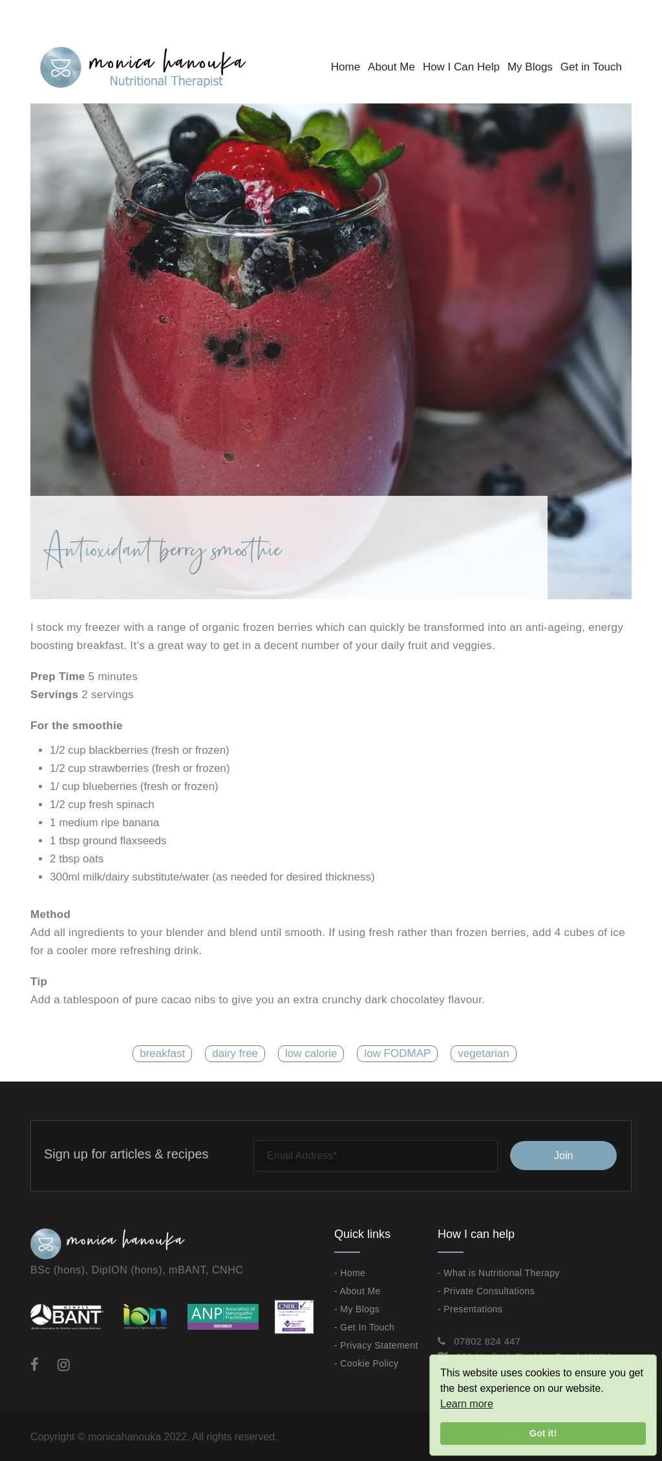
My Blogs (530, 67)
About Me (391, 67)
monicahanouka (124, 1436)
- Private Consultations (486, 1291)
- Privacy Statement (376, 1345)
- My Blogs (356, 1309)
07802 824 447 (487, 1341)
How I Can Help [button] (461, 67)
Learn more (466, 1403)
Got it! (543, 1433)
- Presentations (470, 1309)
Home (345, 67)
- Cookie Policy (366, 1363)
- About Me (357, 1291)
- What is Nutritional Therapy (499, 1273)
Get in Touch (591, 67)
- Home (349, 1273)
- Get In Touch (364, 1327)
